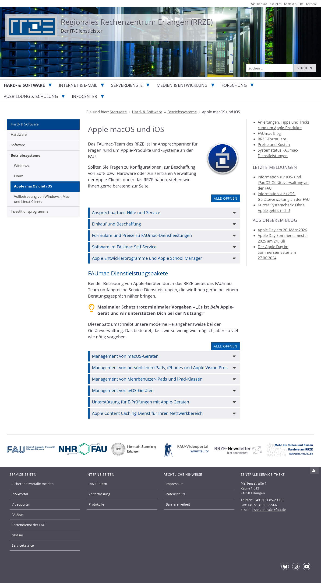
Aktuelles (276, 4)
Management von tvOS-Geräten (123, 390)
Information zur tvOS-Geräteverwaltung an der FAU (284, 196)
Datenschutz (175, 494)
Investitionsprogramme (29, 211)
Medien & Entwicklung (182, 85)
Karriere (311, 4)
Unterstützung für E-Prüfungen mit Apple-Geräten (140, 402)
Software (18, 144)
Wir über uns (258, 4)
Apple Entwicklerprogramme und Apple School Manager (147, 258)
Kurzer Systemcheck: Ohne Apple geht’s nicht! (281, 207)
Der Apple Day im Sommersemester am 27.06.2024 (277, 252)
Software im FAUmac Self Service (124, 247)
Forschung (234, 85)
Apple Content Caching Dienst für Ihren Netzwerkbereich (147, 413)
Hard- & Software (24, 85)
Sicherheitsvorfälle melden (33, 484)
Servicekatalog (23, 545)
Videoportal (21, 504)
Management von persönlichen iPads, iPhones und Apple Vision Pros (160, 367)
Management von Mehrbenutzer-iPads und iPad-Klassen (147, 379)
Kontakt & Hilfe (293, 4)
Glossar (17, 535)
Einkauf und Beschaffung (116, 224)
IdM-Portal (20, 494)
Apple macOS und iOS (33, 186)
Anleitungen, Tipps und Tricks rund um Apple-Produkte (284, 125)
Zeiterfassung (99, 494)
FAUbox (17, 514)
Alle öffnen (225, 198)
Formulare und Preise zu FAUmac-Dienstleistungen (142, 235)
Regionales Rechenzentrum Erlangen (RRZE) (137, 22)
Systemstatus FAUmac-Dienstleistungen (278, 153)
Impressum (174, 484)
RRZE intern (98, 484)
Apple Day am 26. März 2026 (282, 230)
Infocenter (84, 96)
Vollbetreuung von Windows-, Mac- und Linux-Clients (42, 199)
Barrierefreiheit (178, 504)
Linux (18, 176)
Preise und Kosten (274, 144)
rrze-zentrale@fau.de (269, 509)
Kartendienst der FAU (28, 525)
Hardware (19, 134)
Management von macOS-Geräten (125, 356)
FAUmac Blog (269, 133)
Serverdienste (127, 85)
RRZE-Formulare (272, 139)
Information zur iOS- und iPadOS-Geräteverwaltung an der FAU (283, 182)
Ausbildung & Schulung (31, 96)
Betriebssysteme (25, 155)
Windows (21, 165)
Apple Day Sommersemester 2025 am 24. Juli (283, 238)
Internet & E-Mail (78, 85)
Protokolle (96, 504)
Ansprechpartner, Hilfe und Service (126, 212)
